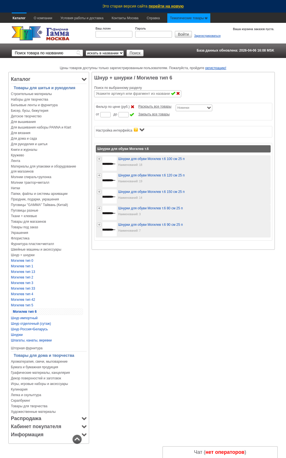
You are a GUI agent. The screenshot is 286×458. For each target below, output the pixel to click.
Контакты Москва (125, 18)
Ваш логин (103, 28)
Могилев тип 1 (22, 266)
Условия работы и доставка (81, 18)
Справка (153, 18)
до (115, 114)
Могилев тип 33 (23, 288)
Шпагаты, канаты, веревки (31, 340)
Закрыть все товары (154, 114)
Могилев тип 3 (22, 283)
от (97, 114)
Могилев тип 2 (22, 277)
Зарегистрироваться (207, 35)
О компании (43, 18)
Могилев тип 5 (22, 305)
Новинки (183, 107)
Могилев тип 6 (25, 312)
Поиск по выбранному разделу (118, 88)
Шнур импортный (24, 318)
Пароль (140, 28)
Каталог (19, 18)
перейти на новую (166, 6)
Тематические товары (189, 18)
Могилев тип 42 (23, 300)
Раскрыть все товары (154, 106)
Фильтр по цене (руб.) (113, 107)
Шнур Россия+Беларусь (29, 329)
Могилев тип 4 (22, 294)
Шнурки (17, 335)
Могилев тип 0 (22, 261)
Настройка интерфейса (120, 130)
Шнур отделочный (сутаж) (31, 324)
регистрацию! (215, 68)
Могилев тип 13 (23, 272)
